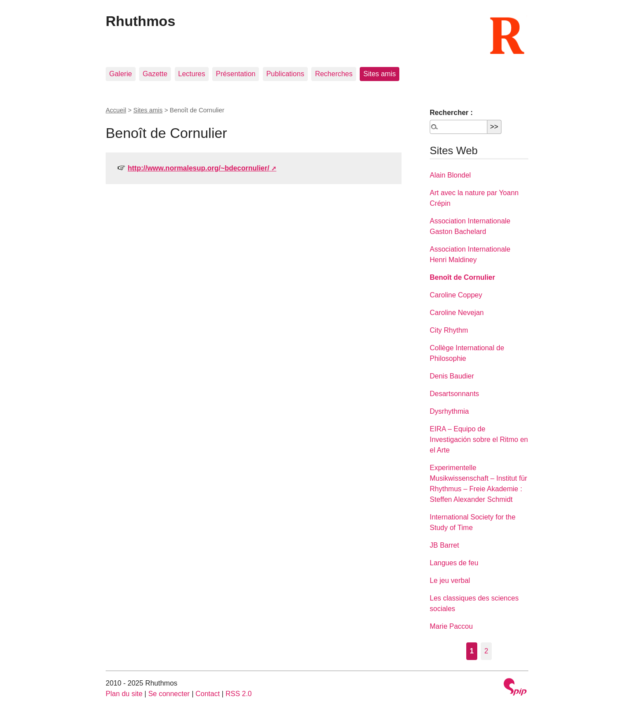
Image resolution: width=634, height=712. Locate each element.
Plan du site (124, 693)
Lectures (191, 74)
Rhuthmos (140, 21)
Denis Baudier (452, 376)
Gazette (155, 74)
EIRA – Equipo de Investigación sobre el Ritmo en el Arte (479, 439)
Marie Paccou (451, 626)
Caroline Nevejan (457, 312)
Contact (207, 693)
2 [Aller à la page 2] (486, 651)
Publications (285, 74)
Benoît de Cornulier (462, 277)
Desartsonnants (454, 393)
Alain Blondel (450, 175)
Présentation (235, 74)
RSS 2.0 (238, 693)
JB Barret (444, 545)
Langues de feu (454, 563)
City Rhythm (449, 330)
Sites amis (379, 74)
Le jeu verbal (450, 580)
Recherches (333, 74)
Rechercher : (451, 112)
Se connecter (169, 693)
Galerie (120, 74)
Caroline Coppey (456, 295)
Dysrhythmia (449, 411)
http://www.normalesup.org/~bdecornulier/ (198, 168)
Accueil (116, 110)
